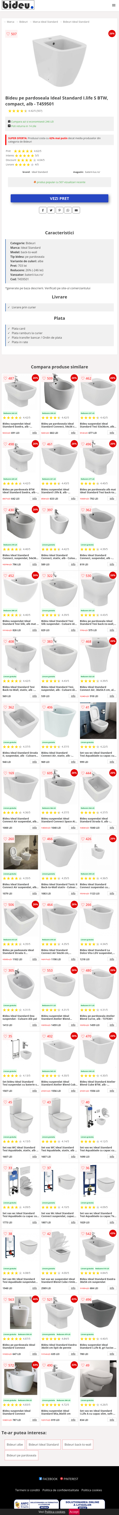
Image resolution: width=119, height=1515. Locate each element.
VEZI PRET (59, 198)
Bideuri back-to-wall (77, 1445)
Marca (10, 21)
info (34, 432)
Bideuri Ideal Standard (76, 21)
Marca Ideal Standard (45, 21)
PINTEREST (69, 1479)
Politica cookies (91, 1490)
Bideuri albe (15, 1445)
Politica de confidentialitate (60, 1490)
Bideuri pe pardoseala (21, 1455)
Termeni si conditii (27, 1490)
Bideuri (23, 21)
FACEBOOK (48, 1479)
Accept (74, 1512)
